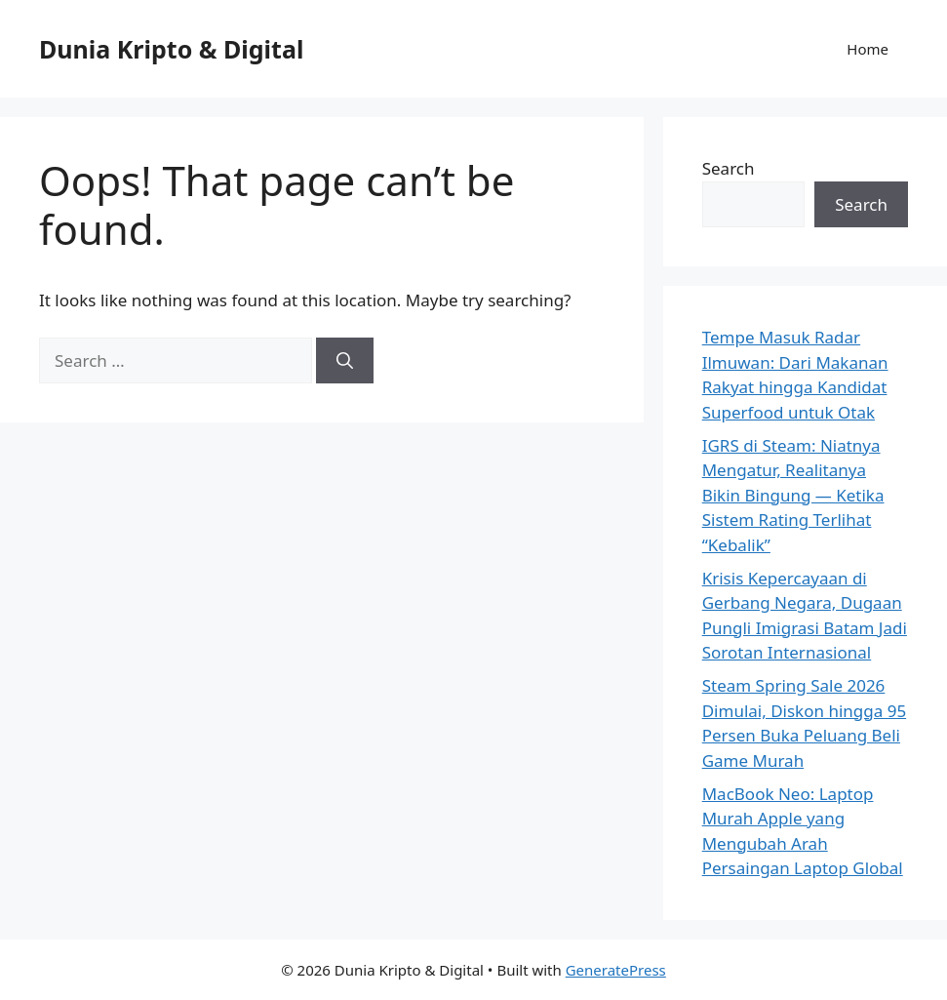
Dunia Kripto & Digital (171, 48)
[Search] (345, 361)
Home (867, 49)
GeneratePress (616, 970)
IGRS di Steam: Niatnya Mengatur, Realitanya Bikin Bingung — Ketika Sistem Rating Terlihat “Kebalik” (793, 495)
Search (728, 168)
